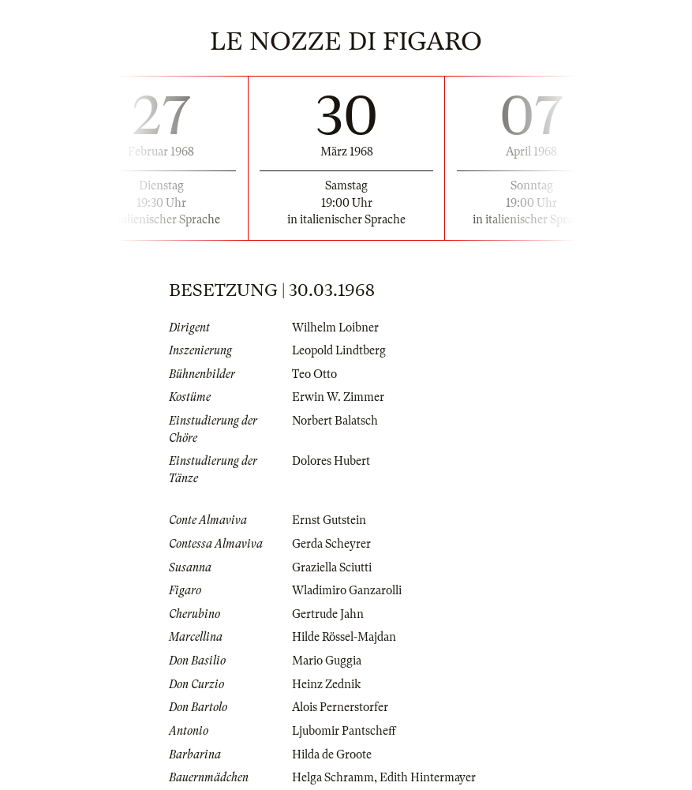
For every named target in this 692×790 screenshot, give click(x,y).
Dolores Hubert (331, 461)
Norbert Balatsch (335, 420)
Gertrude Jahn (328, 614)
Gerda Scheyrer (331, 543)
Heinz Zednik (326, 684)
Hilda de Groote (332, 754)
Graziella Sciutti (332, 567)
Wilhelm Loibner (335, 327)
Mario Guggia (326, 660)
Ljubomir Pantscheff (344, 730)
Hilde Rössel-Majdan (344, 637)
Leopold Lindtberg (339, 350)
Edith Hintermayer (428, 777)
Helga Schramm (333, 777)
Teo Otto (314, 374)
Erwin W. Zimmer (338, 397)
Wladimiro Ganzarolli (347, 590)
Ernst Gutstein (329, 520)
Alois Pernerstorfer (340, 707)
